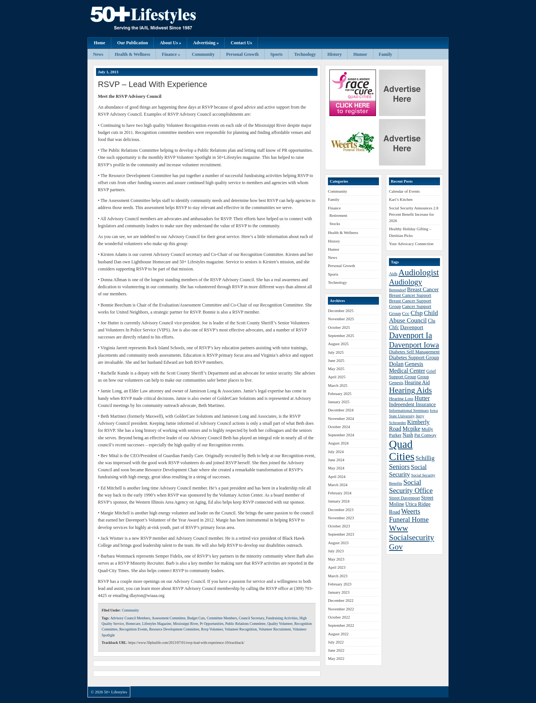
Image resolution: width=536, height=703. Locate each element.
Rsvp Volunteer (212, 629)
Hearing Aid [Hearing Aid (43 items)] (417, 382)
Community (203, 54)
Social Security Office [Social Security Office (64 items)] (411, 486)
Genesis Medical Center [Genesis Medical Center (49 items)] (407, 367)
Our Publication (132, 42)
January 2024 (339, 501)
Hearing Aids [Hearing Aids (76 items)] (410, 390)
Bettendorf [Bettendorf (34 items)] (397, 290)
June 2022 (336, 650)
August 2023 (338, 542)
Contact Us (241, 42)
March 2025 (337, 385)
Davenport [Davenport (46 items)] (411, 327)
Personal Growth (242, 54)
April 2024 (336, 476)
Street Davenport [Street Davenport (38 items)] (404, 498)
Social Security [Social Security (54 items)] (408, 470)
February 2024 (339, 493)
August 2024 (338, 443)
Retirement (338, 215)
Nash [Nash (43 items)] (408, 435)
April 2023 (336, 567)
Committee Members (222, 618)
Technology (305, 54)
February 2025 (339, 393)
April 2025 (336, 377)
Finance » (171, 54)
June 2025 (336, 360)
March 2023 (337, 576)
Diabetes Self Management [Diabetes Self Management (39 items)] (414, 351)
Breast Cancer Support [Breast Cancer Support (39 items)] (410, 295)
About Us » (170, 42)
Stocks (334, 223)
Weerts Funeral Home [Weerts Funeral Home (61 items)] (409, 515)
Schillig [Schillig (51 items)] (424, 458)
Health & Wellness (132, 54)
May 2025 (336, 368)
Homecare (133, 624)
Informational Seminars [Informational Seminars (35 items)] (409, 410)
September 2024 (341, 435)
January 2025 (339, 401)
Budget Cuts (196, 618)
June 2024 (336, 460)
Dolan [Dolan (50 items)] (396, 364)
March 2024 (337, 484)
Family (385, 54)
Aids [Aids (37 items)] (393, 273)
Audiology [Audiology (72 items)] (405, 281)
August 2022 (338, 634)
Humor (360, 54)
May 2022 (336, 658)
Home (99, 42)
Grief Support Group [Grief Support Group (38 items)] (412, 374)
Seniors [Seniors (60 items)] (399, 467)
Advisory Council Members (130, 618)
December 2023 (341, 509)
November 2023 (341, 518)
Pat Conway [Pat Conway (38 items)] (425, 435)
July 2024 (336, 451)
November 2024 (341, 418)
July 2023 (336, 551)
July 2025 (336, 352)
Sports (276, 54)
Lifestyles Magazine (156, 624)
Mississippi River (185, 624)
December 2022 (341, 600)
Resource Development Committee (174, 629)
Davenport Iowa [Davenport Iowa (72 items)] (414, 344)
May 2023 (336, 559)
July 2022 (336, 642)
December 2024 (341, 410)
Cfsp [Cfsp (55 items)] (417, 313)
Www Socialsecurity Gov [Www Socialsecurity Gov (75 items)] (411, 537)
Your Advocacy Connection (411, 243)
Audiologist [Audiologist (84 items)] (419, 272)
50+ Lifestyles (161, 18)
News (98, 54)
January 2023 (339, 592)
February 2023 (339, 584)
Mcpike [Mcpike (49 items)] (411, 429)
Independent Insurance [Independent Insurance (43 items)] (412, 404)
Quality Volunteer (280, 624)
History (335, 54)
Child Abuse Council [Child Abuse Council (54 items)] (413, 316)
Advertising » (206, 42)
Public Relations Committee (245, 624)
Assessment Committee (168, 618)
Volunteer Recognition (241, 629)
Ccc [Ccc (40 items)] (405, 313)
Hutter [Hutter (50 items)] (422, 398)
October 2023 (339, 526)
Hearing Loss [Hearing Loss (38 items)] (401, 398)
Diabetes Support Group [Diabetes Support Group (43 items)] (414, 357)
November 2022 (341, 609)
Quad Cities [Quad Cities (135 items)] (401, 450)
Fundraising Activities (282, 618)
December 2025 (341, 310)
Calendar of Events (404, 191)
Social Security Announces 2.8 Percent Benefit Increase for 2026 (413, 214)
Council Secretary (251, 618)
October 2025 (339, 327)
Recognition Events (133, 629)
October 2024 (339, 426)
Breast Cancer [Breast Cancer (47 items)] (423, 289)
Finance (334, 208)
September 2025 (341, 335)
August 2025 (338, 343)
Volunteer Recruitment (275, 629)
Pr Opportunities (212, 624)
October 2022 (339, 617)
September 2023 (341, 534)
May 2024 (336, 468)
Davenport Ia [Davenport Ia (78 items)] (410, 335)
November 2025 (341, 319)
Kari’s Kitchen (400, 199)
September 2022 (341, 625)
